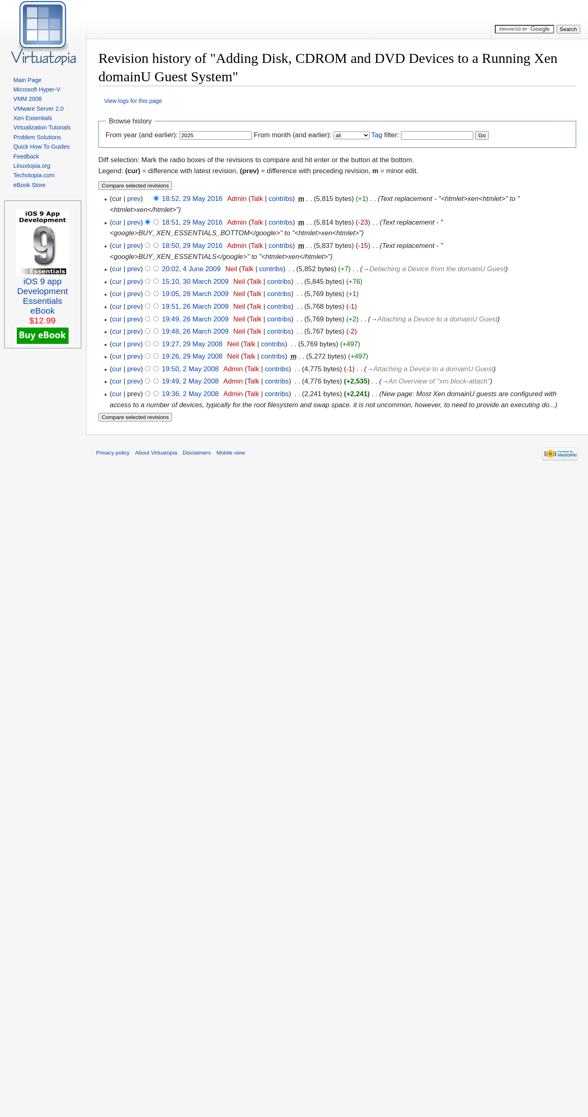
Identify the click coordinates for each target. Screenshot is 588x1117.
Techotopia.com (34, 175)
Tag (376, 135)
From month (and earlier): (293, 135)
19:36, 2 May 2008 (190, 394)
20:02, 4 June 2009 (191, 269)
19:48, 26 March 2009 (195, 331)
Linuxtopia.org (31, 166)
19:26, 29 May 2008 (192, 356)
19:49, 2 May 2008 (190, 381)
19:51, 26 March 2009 (195, 306)
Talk (257, 199)
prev (133, 199)
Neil (231, 269)
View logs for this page (133, 101)
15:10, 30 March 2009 (195, 281)
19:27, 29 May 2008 (192, 344)
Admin (237, 199)
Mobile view (230, 453)
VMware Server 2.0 (38, 108)
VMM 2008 (27, 99)
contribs (281, 199)
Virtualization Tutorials (42, 127)
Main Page (27, 80)
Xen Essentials (32, 118)
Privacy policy (112, 453)
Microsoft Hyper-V (36, 89)
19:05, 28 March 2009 (195, 294)
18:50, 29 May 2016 (192, 246)
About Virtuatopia (156, 453)
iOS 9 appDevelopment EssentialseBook (42, 295)
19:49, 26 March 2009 (195, 319)
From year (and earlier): (142, 135)
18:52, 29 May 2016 (192, 199)
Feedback (26, 156)
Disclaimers (197, 453)
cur (116, 222)
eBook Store (29, 185)
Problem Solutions (37, 137)
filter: (385, 135)
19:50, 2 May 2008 (190, 369)
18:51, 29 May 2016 (192, 222)
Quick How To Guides (41, 146)
